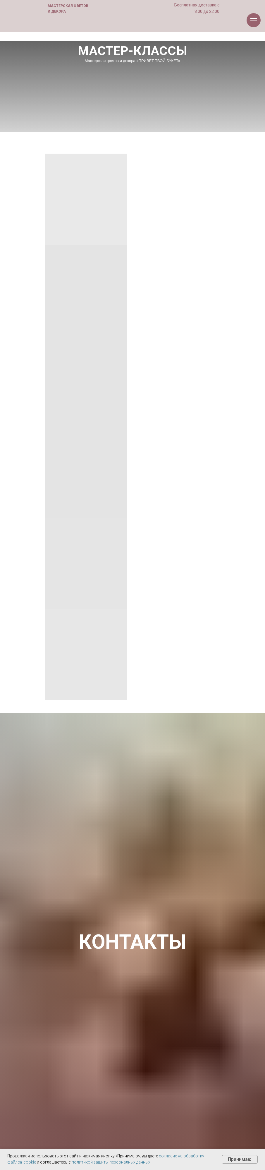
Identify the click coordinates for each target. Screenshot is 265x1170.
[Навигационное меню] (253, 20)
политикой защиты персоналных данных (111, 1162)
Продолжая (18, 1156)
